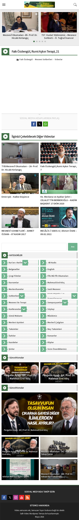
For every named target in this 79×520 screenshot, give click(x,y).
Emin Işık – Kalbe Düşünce (15, 197)
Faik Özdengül (26, 60)
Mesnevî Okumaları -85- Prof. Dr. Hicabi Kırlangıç (20, 36)
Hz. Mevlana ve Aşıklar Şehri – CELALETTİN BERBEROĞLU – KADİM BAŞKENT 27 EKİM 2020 (58, 200)
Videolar (58, 60)
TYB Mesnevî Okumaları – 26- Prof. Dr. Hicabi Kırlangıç (20, 168)
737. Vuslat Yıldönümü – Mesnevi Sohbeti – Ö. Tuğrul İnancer (58, 36)
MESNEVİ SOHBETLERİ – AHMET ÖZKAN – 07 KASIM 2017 (18, 232)
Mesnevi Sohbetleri (43, 60)
